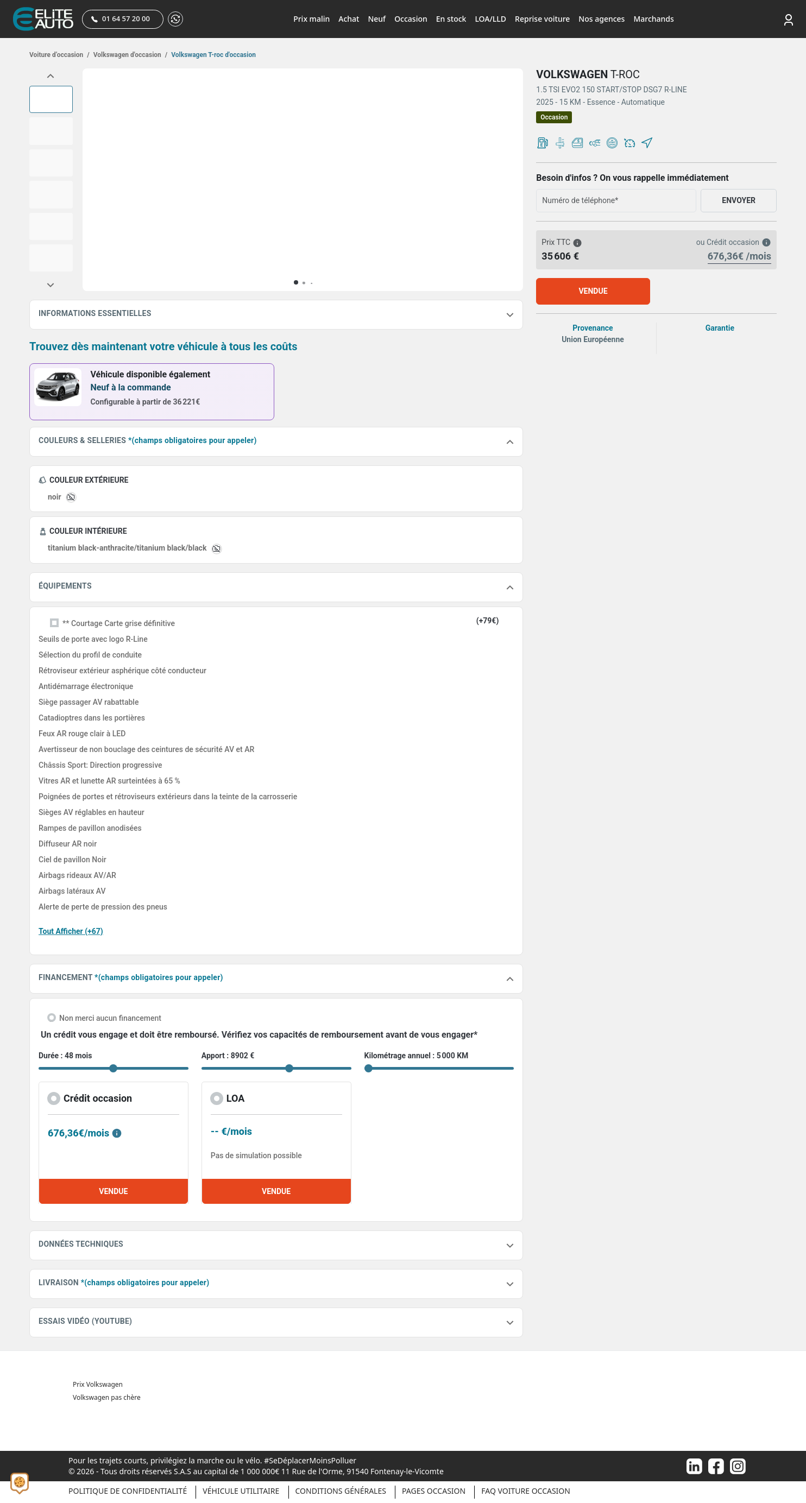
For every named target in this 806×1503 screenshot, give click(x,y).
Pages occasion (433, 1491)
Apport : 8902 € (228, 1055)
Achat (348, 19)
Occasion (410, 19)
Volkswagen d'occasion (130, 55)
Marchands (653, 19)
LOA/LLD (490, 19)
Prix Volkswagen (98, 1384)
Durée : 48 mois (65, 1055)
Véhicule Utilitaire (241, 1491)
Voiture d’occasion (59, 55)
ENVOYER (738, 200)
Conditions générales (340, 1491)
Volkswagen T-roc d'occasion (212, 55)
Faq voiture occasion (525, 1491)
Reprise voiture (542, 19)
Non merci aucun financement (110, 1018)
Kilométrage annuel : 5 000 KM (416, 1055)
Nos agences (601, 19)
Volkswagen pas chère (107, 1397)
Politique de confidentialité (127, 1491)
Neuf (377, 19)
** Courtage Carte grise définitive (118, 623)
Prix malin (311, 19)
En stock (451, 19)
